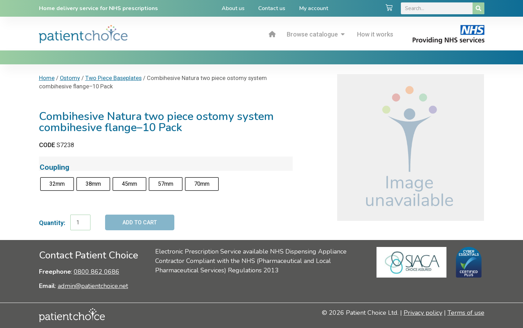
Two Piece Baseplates (113, 78)
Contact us (271, 8)
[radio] (57, 184)
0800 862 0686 (96, 271)
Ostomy (70, 78)
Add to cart (140, 222)
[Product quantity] (80, 223)
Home (47, 78)
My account (313, 8)
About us (232, 8)
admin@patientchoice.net (93, 286)
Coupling (54, 167)
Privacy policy (423, 313)
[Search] (478, 8)
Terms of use (465, 313)
